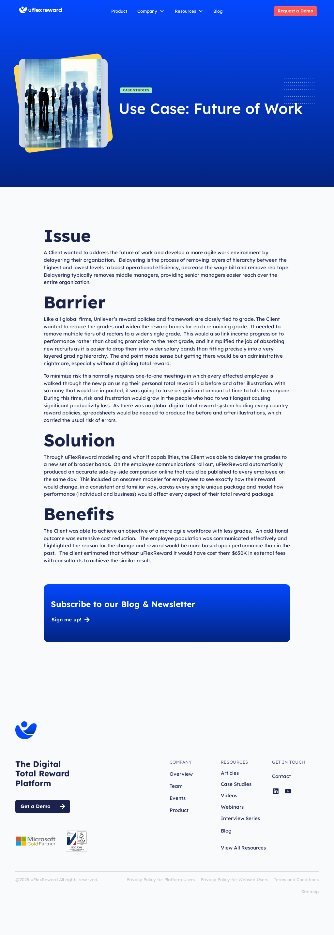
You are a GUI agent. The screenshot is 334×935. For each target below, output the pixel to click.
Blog (218, 11)
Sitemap (310, 891)
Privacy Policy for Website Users (234, 879)
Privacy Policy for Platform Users (161, 879)
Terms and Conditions (296, 879)
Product (119, 11)
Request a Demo (295, 10)
